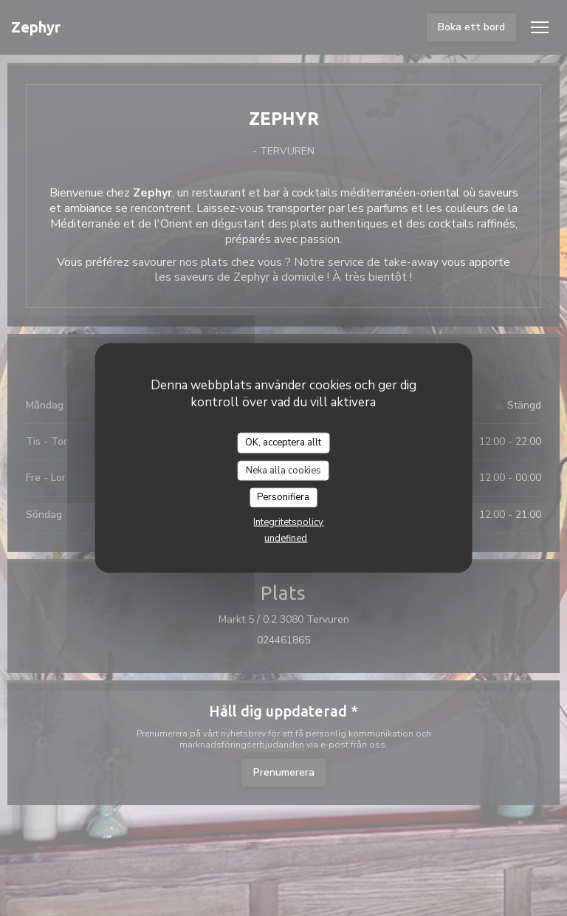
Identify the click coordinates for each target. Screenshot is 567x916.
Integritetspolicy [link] (288, 521)
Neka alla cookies (283, 469)
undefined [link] (285, 537)
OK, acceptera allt (283, 442)
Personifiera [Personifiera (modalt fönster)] (283, 497)
